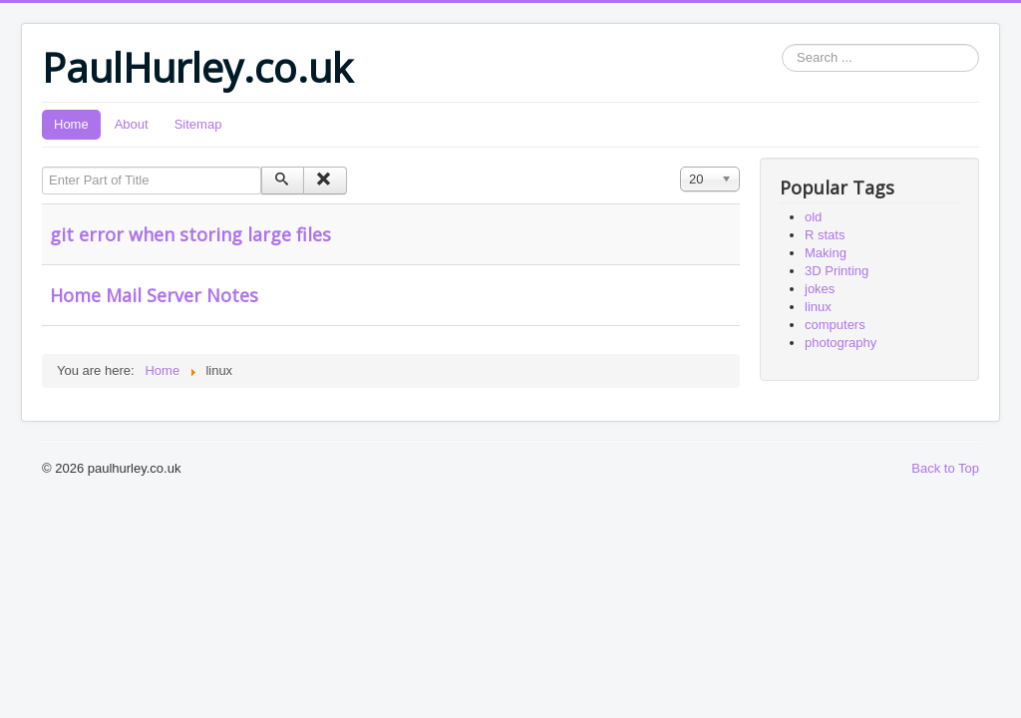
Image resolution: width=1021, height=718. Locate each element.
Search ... (782, 44)
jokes (820, 288)
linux (818, 306)
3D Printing (836, 270)
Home (71, 124)
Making (826, 252)
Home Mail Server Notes (154, 295)
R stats (825, 234)
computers (835, 324)
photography (840, 342)
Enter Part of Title (42, 167)
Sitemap (198, 124)
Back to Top (945, 468)
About (132, 124)
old (813, 216)
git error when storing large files (190, 234)
